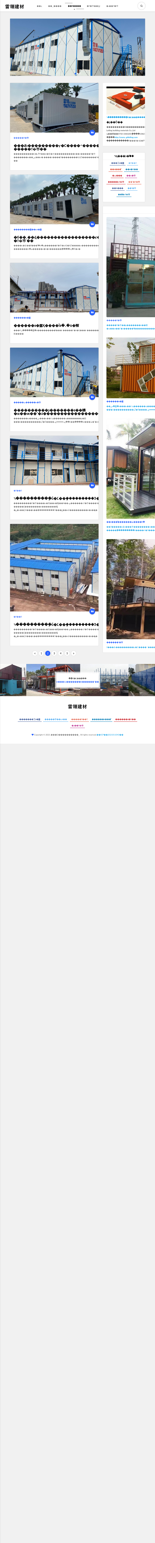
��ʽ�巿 (132, 188)
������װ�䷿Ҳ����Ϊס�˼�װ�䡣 (46, 325)
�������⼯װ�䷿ (29, 719)
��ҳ (39, 6)
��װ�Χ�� (131, 169)
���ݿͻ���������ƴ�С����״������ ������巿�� (58, 147)
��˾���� (54, 6)
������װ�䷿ (22, 317)
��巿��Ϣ (93, 6)
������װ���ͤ (101, 719)
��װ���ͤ (115, 169)
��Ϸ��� (117, 188)
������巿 (21, 138)
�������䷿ (79, 719)
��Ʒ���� (74, 8)
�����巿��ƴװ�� (56, 719)
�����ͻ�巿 (116, 182)
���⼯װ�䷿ (117, 163)
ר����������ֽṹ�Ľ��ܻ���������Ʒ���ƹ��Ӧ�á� (70, 498)
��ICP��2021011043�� (110, 734)
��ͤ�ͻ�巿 (124, 194)
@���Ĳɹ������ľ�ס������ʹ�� (77, 680)
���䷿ (18, 490)
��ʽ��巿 (134, 182)
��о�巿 (131, 175)
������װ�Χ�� (125, 719)
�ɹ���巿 (112, 6)
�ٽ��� (117, 175)
